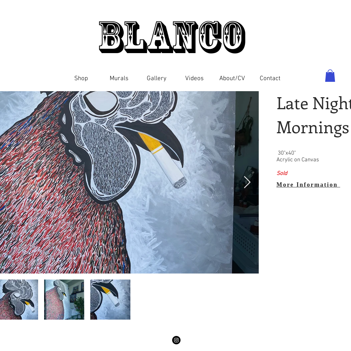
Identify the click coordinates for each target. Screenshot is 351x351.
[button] (81, 75)
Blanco (175, 37)
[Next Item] (247, 182)
